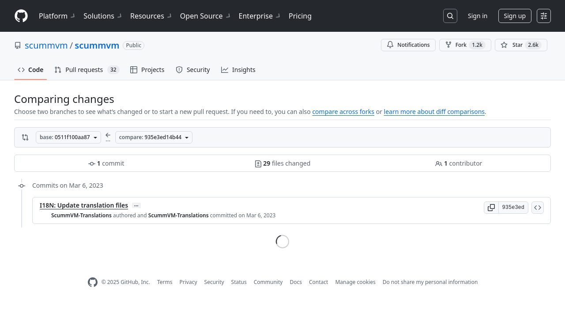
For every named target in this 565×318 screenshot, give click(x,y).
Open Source (206, 16)
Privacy (188, 282)
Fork (465, 45)
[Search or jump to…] (450, 16)
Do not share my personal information (430, 282)
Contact (318, 282)
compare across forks (343, 111)
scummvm (46, 45)
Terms (165, 282)
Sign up (515, 15)
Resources (151, 16)
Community (268, 282)
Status (239, 282)
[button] (491, 207)
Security (214, 282)
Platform (57, 16)
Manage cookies (355, 282)
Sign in (477, 15)
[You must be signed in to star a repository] (521, 45)
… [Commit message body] (136, 205)
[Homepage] (21, 16)
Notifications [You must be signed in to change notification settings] (408, 45)
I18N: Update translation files (84, 205)
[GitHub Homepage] (92, 282)
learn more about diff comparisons (434, 111)
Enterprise (260, 16)
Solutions (103, 16)
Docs (296, 282)
